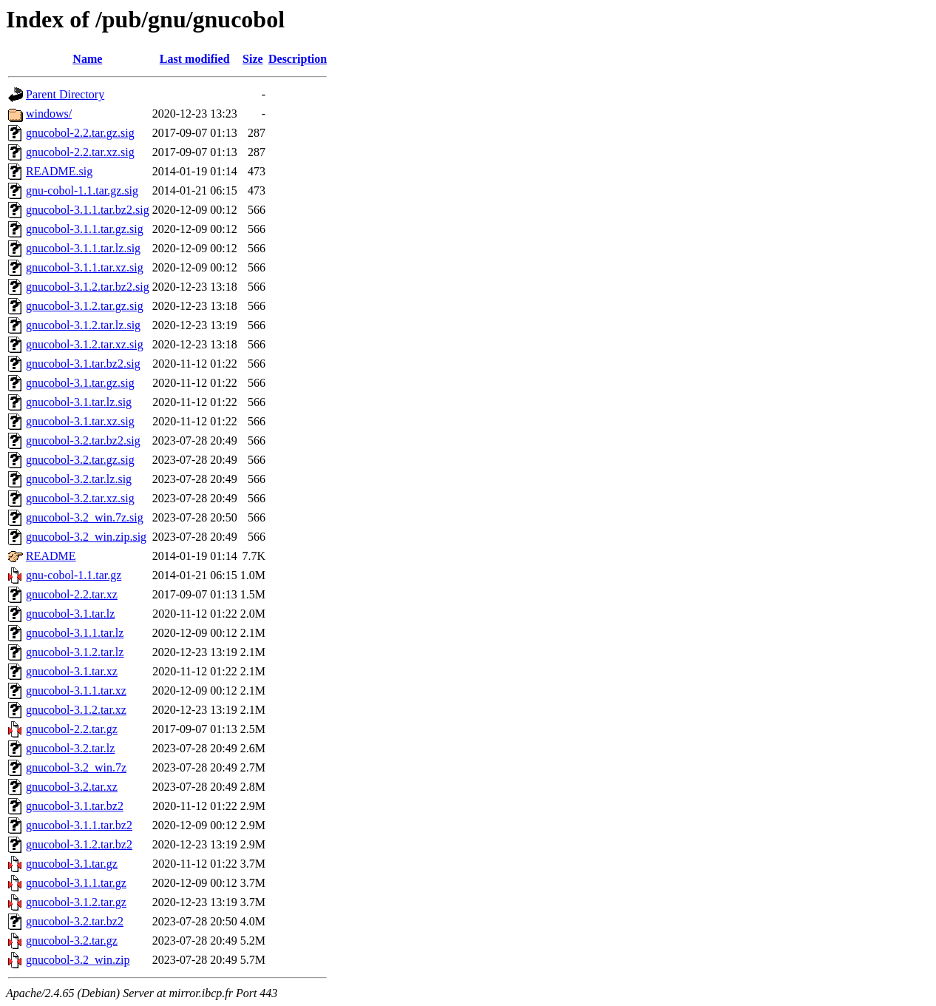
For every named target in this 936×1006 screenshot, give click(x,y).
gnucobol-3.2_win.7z (76, 767)
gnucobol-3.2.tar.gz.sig (80, 459)
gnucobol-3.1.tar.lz (70, 613)
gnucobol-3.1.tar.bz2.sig (83, 363)
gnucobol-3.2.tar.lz (70, 748)
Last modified (195, 59)
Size (253, 59)
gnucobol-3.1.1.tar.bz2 (79, 825)
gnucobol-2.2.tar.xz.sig (80, 152)
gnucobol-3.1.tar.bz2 (74, 806)
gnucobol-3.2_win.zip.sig (86, 536)
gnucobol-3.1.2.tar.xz (76, 709)
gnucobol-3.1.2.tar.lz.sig (83, 325)
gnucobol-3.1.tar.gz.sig (80, 383)
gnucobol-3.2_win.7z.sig (84, 517)
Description (297, 59)
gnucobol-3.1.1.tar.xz (76, 690)
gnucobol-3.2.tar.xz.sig (80, 498)
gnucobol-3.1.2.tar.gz (76, 902)
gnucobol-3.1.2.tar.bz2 (79, 844)
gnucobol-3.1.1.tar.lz (74, 633)
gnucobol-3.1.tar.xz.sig (80, 421)
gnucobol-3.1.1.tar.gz (76, 883)
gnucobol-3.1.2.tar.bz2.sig (87, 286)
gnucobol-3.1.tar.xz (72, 671)
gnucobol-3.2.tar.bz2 (74, 921)
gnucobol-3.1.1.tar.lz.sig (83, 248)
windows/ (49, 113)
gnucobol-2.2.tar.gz (72, 729)
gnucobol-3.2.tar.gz (72, 940)
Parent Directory (65, 94)
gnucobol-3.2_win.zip (77, 959)
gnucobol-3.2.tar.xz (72, 786)
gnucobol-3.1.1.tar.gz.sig (84, 229)
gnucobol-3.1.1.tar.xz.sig (84, 267)
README (51, 556)
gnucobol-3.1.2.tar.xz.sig (84, 344)
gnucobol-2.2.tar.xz (72, 594)
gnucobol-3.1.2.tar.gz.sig (84, 306)
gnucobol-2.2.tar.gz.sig (80, 132)
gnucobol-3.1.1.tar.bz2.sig (87, 209)
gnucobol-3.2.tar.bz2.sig (83, 440)
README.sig (59, 171)
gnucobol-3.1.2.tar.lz (74, 652)
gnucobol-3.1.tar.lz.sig (79, 402)
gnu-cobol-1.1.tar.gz (73, 575)
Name (87, 59)
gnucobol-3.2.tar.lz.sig (79, 479)
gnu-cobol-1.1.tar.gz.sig (82, 190)
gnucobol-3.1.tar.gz (72, 863)
